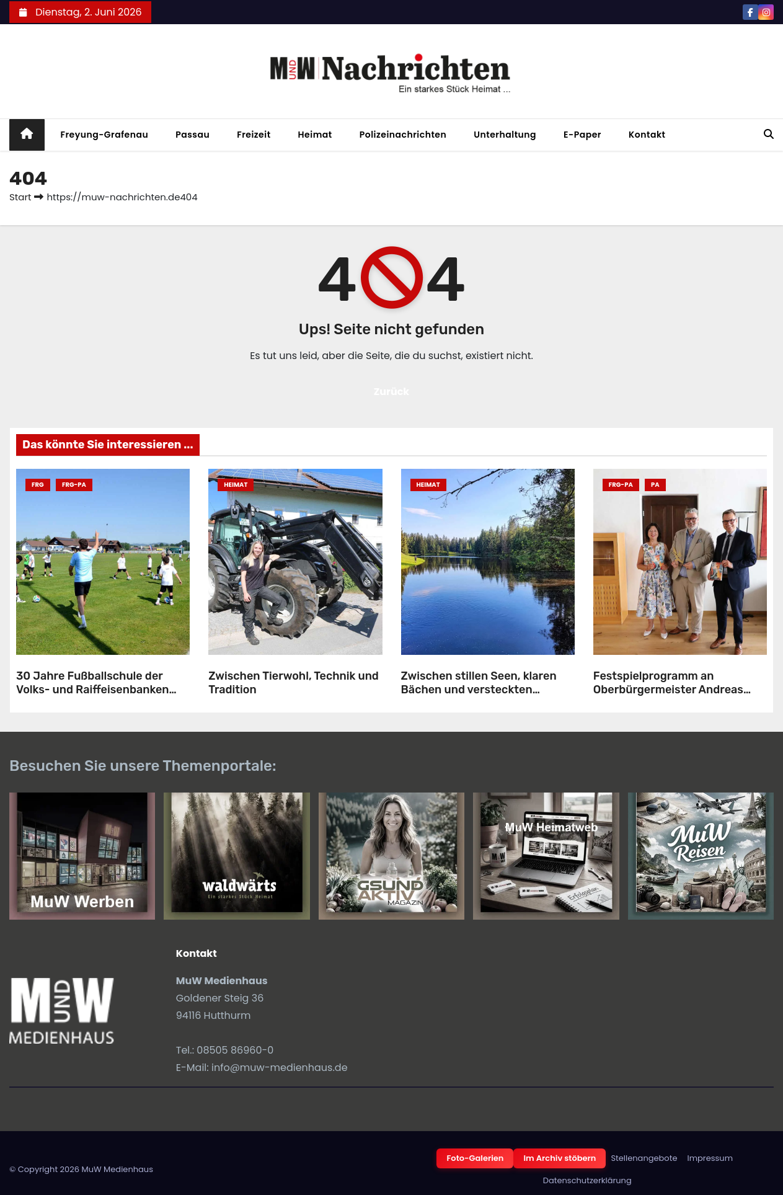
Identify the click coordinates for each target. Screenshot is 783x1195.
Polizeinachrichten (403, 134)
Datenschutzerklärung (587, 1180)
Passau (192, 134)
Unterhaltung (505, 134)
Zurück (392, 391)
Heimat (315, 134)
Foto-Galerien (474, 1158)
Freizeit (253, 134)
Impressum (710, 1158)
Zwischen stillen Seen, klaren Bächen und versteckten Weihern (479, 690)
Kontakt (647, 134)
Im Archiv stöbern (559, 1158)
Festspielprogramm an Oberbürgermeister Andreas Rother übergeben (668, 690)
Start (20, 196)
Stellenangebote (644, 1158)
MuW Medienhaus (117, 1169)
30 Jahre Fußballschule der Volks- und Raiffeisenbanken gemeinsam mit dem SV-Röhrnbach (92, 697)
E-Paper (582, 134)
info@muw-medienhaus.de (279, 1067)
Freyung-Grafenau (105, 134)
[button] (769, 134)
